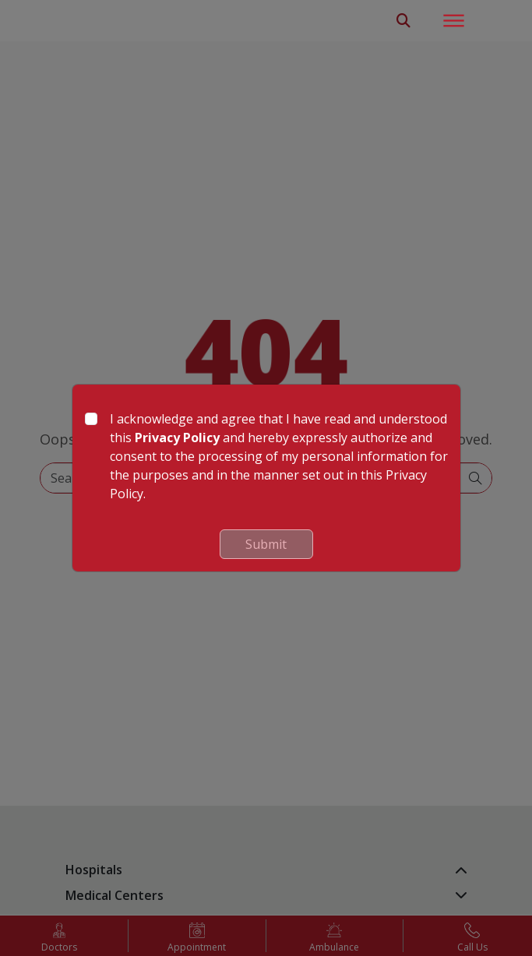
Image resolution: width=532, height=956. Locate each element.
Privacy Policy (177, 437)
